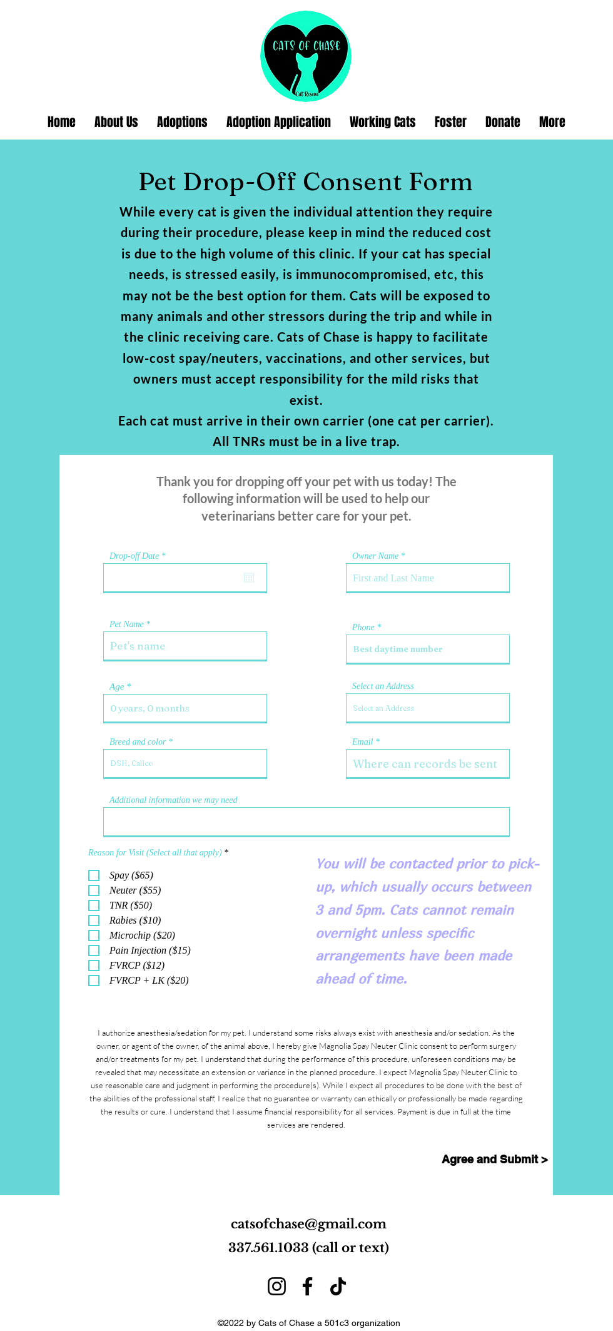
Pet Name (126, 624)
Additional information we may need (173, 800)
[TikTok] (338, 1286)
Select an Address (383, 686)
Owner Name (375, 556)
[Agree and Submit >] (495, 1159)
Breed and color (137, 742)
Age (116, 686)
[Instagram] (277, 1286)
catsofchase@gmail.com (309, 1224)
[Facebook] (307, 1286)
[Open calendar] (249, 578)
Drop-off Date (139, 556)
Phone (363, 627)
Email (362, 742)
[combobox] (428, 707)
